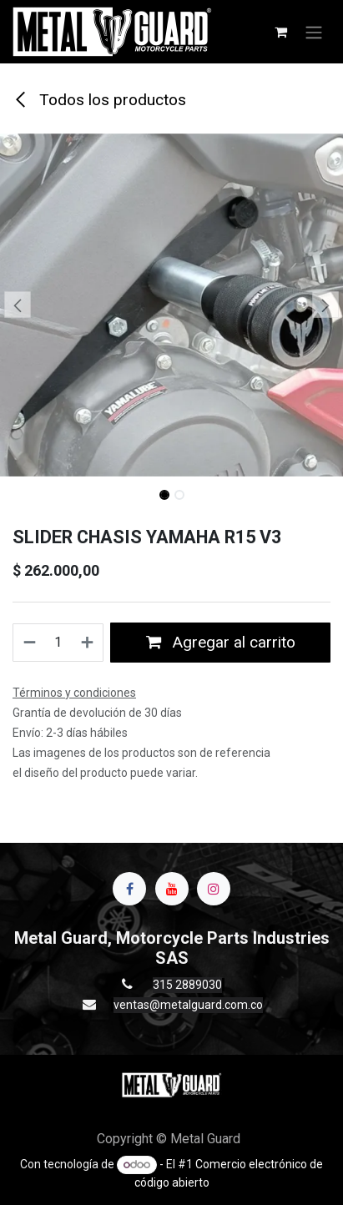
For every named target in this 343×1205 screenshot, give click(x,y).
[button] (17, 304)
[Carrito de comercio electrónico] (280, 31)
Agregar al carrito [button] (220, 642)
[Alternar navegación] (313, 31)
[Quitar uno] (28, 642)
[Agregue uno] (88, 642)
